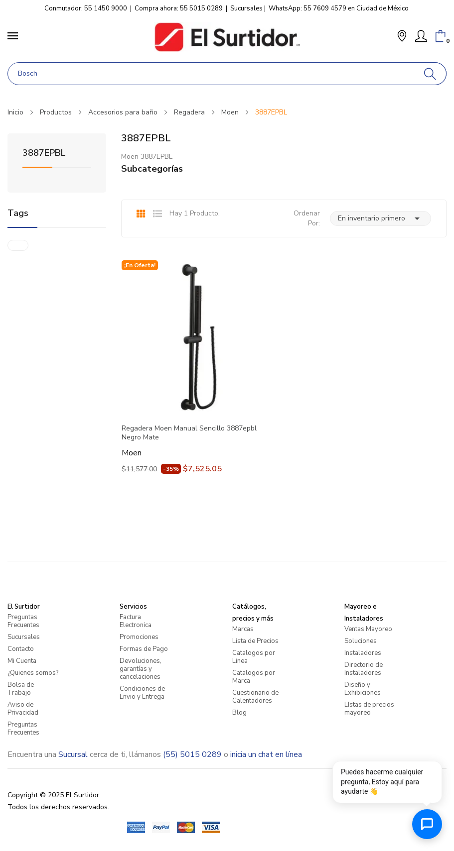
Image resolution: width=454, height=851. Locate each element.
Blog (239, 712)
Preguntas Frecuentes (23, 621)
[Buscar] (430, 73)
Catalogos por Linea (253, 656)
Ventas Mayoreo (368, 629)
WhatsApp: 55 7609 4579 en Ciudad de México (339, 8)
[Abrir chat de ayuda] (427, 824)
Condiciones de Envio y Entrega (142, 692)
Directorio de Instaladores (363, 668)
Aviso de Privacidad (22, 708)
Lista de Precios (255, 641)
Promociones (139, 637)
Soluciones (360, 641)
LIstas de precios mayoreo (369, 708)
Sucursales (246, 8)
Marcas (243, 629)
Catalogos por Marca (253, 676)
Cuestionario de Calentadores (255, 696)
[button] (402, 37)
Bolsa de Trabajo (20, 688)
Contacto (20, 648)
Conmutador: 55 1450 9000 (85, 8)
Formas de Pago (144, 648)
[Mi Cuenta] (421, 36)
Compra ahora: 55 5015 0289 (179, 8)
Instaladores (362, 652)
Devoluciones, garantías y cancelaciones (140, 668)
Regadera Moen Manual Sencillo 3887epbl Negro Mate (189, 433)
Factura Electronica (135, 621)
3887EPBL (44, 153)
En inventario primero (380, 218)
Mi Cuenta (21, 660)
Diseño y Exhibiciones (362, 688)
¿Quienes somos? (32, 672)
